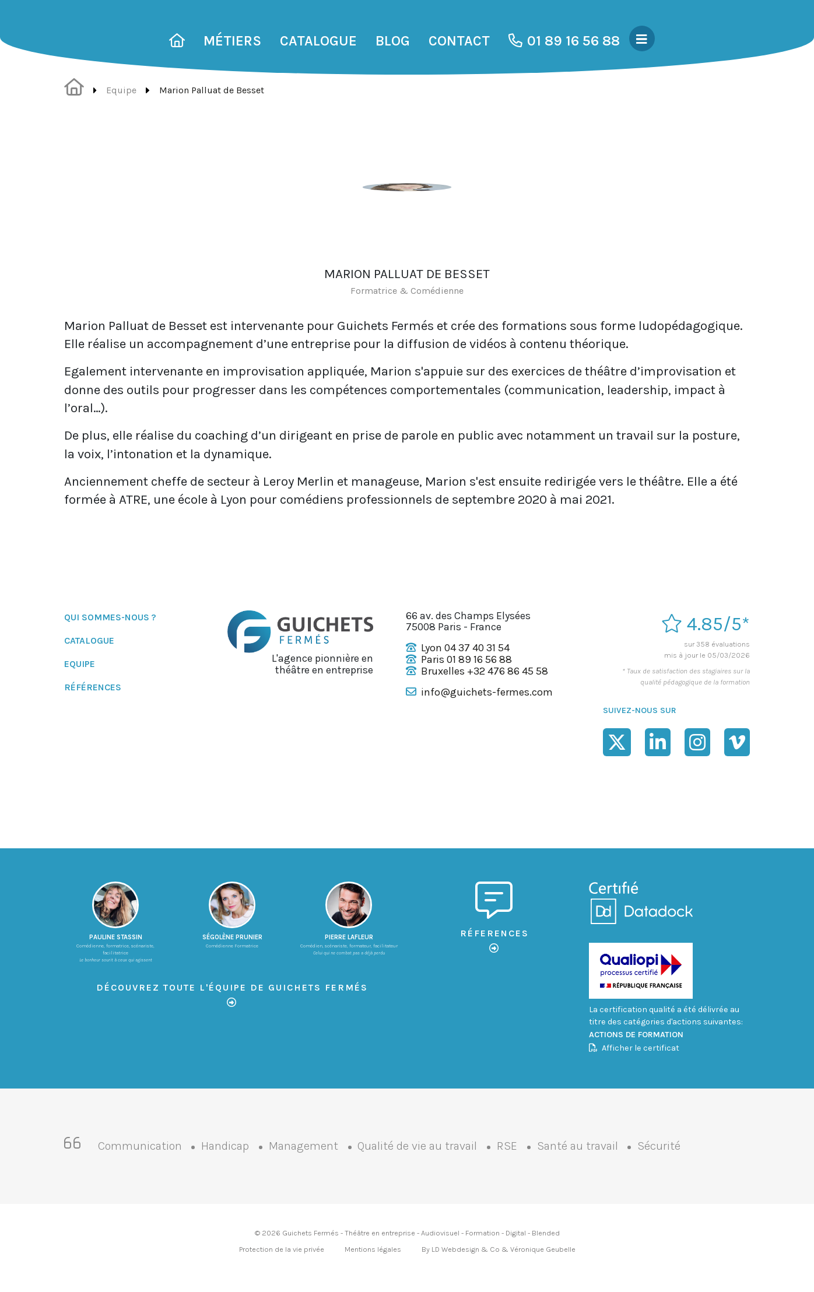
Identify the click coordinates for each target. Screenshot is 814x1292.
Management (303, 1146)
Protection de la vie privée (281, 1249)
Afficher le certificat (634, 1048)
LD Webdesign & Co (465, 1249)
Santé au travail (577, 1146)
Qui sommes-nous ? (110, 617)
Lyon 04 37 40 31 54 (465, 647)
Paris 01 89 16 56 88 (466, 659)
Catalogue (318, 41)
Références (92, 687)
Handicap (225, 1146)
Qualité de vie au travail (417, 1146)
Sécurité (658, 1146)
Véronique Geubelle (543, 1249)
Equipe (121, 90)
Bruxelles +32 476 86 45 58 (484, 671)
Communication (140, 1146)
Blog (393, 41)
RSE (507, 1146)
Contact (459, 41)
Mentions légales (373, 1249)
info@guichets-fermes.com (487, 692)
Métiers (232, 41)
